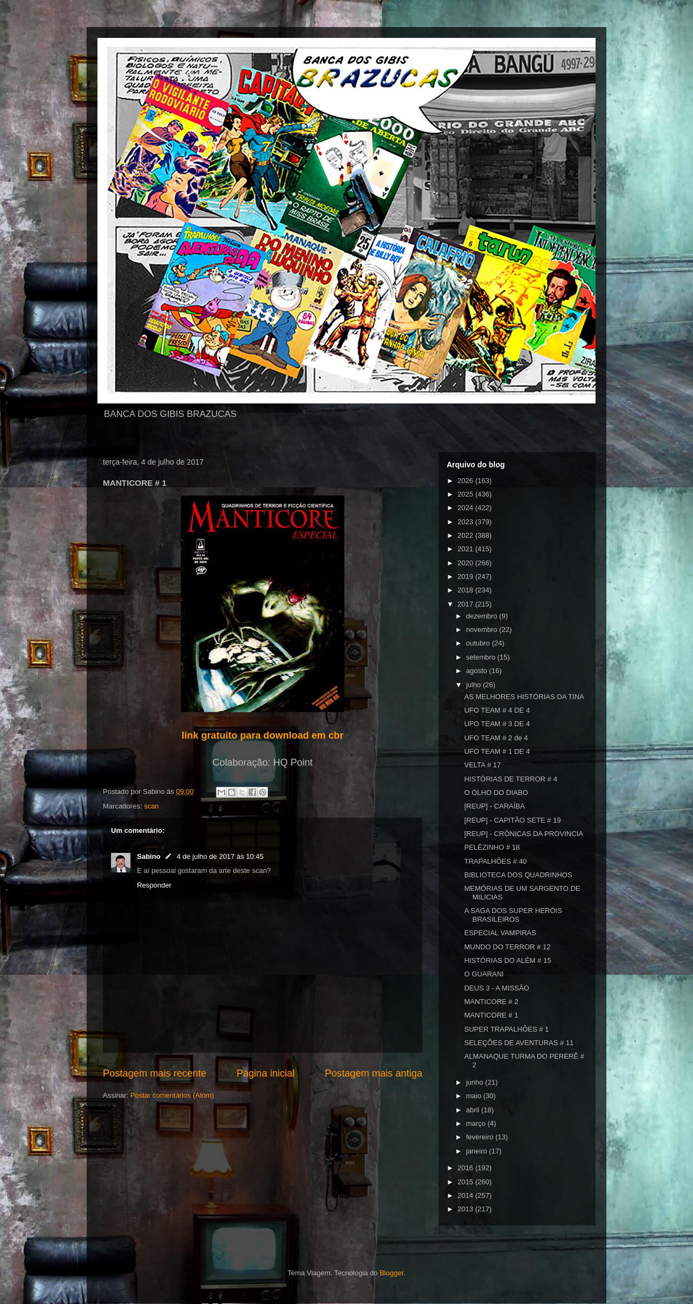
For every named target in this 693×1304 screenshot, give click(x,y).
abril (473, 1110)
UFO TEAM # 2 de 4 (496, 738)
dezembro (482, 616)
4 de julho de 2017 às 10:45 (219, 856)
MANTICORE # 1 (491, 1015)
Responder (154, 885)
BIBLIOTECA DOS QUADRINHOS (518, 875)
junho (475, 1082)
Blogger (391, 1273)
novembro (482, 629)
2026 (466, 481)
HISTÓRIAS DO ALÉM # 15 (507, 960)
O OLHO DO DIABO (496, 792)
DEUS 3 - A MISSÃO (496, 988)
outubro (479, 643)
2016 (466, 1168)
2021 (466, 549)
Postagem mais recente (154, 1073)
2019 (466, 576)
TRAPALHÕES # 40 (495, 861)
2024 (466, 508)
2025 (466, 494)
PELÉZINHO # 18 (492, 847)
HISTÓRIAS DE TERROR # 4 (510, 779)
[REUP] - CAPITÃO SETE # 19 (512, 820)
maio (474, 1096)
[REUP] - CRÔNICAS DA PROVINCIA (523, 834)
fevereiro (480, 1137)
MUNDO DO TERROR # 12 (507, 947)
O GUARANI (484, 974)
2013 (466, 1209)
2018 (466, 590)
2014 (466, 1195)
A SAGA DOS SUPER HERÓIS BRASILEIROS (513, 915)
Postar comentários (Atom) (172, 1095)
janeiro (477, 1151)
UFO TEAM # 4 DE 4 (496, 710)
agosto (477, 671)
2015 (466, 1182)
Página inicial (266, 1073)
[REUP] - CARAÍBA (494, 806)
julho (474, 685)
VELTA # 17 (482, 765)
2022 (466, 535)
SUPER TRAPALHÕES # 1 (506, 1029)
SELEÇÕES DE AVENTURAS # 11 (518, 1043)
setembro (482, 657)
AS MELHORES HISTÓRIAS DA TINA (524, 697)
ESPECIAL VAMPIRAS (500, 933)
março (477, 1123)
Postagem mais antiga (373, 1073)
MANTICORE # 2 (491, 1001)
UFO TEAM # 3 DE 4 (496, 724)
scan (151, 806)
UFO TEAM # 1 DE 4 (496, 751)
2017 (466, 604)
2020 (466, 563)
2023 (466, 522)
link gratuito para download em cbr (262, 735)
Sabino (148, 856)
